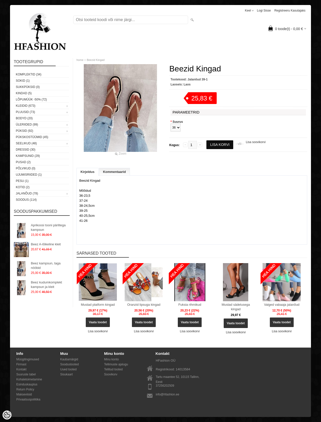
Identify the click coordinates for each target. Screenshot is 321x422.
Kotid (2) (23, 187)
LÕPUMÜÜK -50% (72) (31, 99)
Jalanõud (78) (27, 193)
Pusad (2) (23, 162)
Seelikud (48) (26, 143)
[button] (191, 230)
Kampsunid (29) (28, 156)
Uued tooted (68, 369)
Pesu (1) (22, 181)
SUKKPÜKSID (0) (28, 87)
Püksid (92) (24, 131)
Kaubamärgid (69, 359)
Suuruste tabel (26, 374)
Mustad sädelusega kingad (236, 307)
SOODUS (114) (26, 199)
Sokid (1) (23, 80)
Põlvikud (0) (25, 168)
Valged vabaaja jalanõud (281, 304)
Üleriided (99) (27, 124)
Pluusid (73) (25, 112)
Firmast (21, 364)
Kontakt (21, 369)
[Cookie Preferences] (7, 414)
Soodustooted (69, 364)
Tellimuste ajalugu (116, 364)
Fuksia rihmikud (189, 304)
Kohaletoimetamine (29, 379)
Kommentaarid (114, 172)
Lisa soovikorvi (256, 142)
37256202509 (165, 385)
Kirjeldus (88, 172)
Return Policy (25, 389)
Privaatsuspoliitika (28, 399)
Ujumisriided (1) (29, 174)
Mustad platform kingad (98, 304)
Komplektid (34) (28, 74)
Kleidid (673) (25, 106)
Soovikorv (110, 374)
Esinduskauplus (26, 384)
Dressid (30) (25, 149)
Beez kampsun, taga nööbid (46, 265)
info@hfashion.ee (167, 394)
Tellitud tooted (113, 369)
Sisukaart (66, 374)
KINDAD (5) (24, 93)
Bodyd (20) (24, 118)
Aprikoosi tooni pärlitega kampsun (48, 227)
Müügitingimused (27, 359)
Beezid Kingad (96, 59)
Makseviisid (24, 394)
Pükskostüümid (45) (32, 137)
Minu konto (111, 359)
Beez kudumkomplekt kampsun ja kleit (46, 284)
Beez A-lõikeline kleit (46, 244)
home (80, 59)
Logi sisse (264, 10)
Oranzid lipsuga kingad (143, 304)
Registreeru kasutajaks (289, 10)
